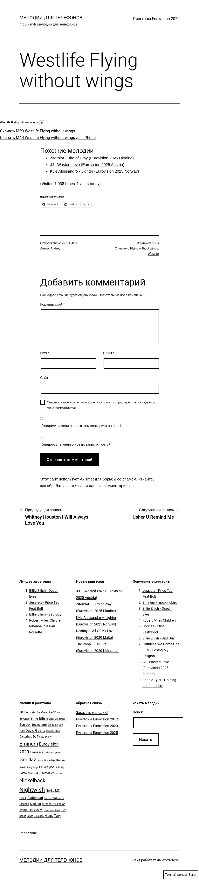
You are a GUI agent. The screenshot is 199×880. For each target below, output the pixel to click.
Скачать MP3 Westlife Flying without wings (37, 131)
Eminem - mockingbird (159, 602)
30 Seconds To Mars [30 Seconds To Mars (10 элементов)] (33, 712)
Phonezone (28, 833)
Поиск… (139, 712)
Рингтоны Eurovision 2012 (97, 719)
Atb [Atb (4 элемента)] (58, 712)
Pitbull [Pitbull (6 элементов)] (22, 798)
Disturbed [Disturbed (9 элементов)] (25, 736)
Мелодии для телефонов (50, 17)
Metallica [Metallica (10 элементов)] (48, 773)
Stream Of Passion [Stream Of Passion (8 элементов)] (53, 804)
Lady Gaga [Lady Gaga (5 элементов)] (32, 767)
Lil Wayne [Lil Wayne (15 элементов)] (46, 767)
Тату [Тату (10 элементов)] (57, 816)
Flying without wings (144, 248)
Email (108, 353)
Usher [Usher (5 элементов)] (30, 816)
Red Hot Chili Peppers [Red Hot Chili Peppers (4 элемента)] (54, 798)
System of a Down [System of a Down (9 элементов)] (31, 809)
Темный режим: (180, 874)
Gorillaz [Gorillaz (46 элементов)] (27, 759)
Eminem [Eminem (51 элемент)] (28, 744)
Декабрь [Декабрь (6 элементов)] (39, 815)
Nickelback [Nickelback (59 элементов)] (32, 780)
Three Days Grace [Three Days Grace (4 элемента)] (52, 810)
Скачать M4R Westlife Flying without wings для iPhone (48, 137)
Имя (44, 353)
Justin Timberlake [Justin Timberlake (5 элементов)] (46, 760)
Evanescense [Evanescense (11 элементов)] (39, 752)
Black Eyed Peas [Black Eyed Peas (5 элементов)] (57, 719)
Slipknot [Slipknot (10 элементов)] (35, 804)
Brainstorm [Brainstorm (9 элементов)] (39, 724)
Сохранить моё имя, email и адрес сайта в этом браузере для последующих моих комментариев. (102, 405)
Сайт (44, 378)
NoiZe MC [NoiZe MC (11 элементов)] (53, 790)
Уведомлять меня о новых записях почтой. (76, 444)
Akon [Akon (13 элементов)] (52, 712)
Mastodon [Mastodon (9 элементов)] (34, 773)
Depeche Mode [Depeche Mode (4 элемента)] (53, 731)
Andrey (55, 248)
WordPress (170, 860)
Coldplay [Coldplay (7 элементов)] (53, 724)
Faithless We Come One (160, 644)
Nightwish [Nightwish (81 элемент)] (32, 789)
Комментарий (52, 305)
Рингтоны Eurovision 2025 (97, 733)
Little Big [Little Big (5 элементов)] (59, 767)
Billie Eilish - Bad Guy (45, 614)
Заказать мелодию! (92, 712)
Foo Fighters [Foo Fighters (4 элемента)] (55, 752)
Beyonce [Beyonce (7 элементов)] (24, 718)
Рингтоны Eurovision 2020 (156, 18)
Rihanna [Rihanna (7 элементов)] (24, 803)
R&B (155, 243)
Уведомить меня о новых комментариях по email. (82, 426)
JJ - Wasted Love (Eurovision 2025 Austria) (155, 668)
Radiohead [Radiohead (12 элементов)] (35, 798)
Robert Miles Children (46, 620)
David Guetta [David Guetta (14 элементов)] (35, 730)
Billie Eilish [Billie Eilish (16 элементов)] (39, 718)
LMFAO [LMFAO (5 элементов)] (23, 773)
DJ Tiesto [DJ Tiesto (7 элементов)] (38, 736)
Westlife (153, 253)
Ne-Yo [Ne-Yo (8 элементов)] (59, 773)
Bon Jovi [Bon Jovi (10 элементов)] (25, 724)
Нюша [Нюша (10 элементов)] (49, 816)
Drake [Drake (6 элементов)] (48, 736)
